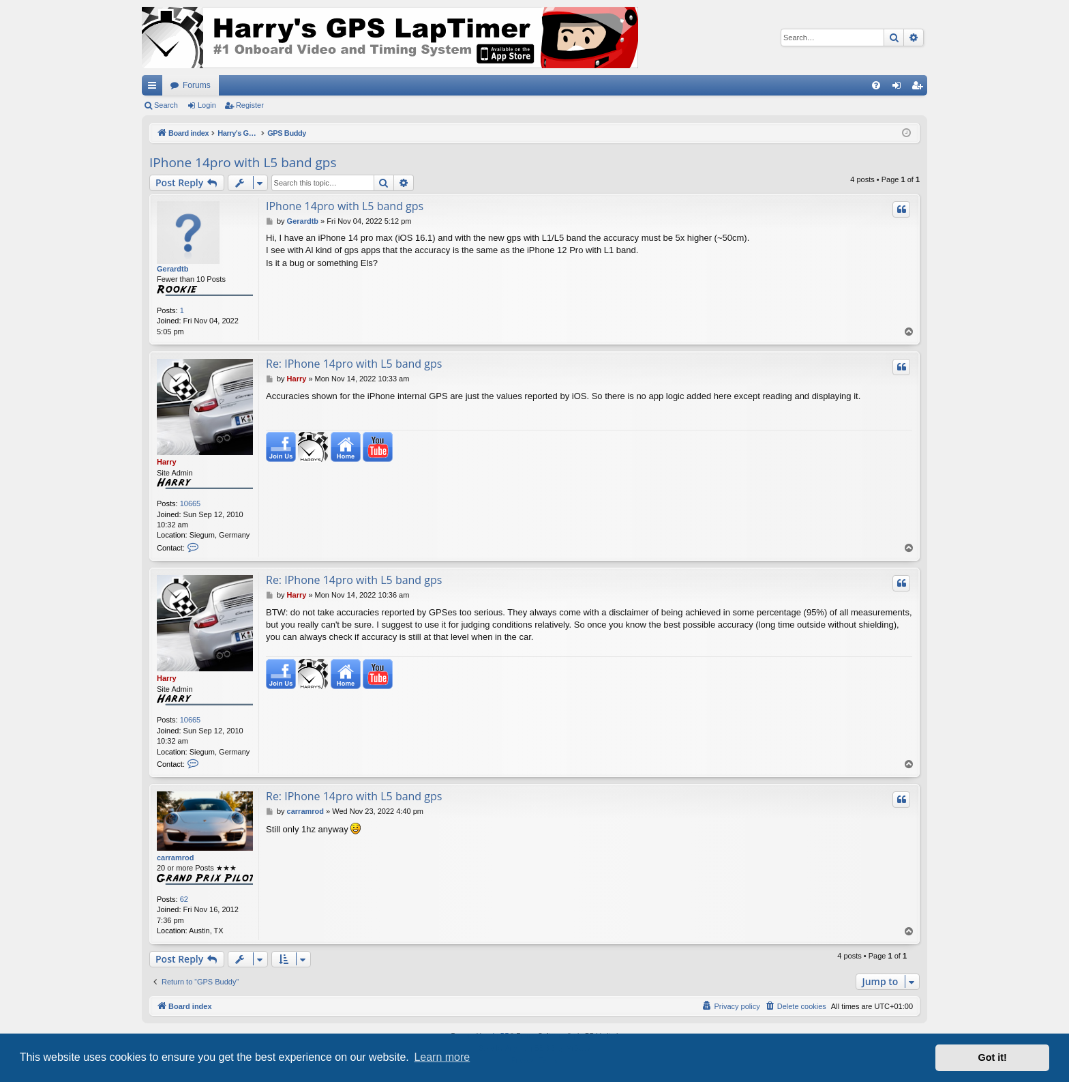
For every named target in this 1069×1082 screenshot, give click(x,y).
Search (166, 105)
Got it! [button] (992, 1057)
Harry (167, 462)
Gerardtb (172, 269)
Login (207, 105)
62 (184, 899)
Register (250, 105)
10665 (190, 503)
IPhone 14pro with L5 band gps (243, 162)
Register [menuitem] (920, 88)
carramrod (175, 857)
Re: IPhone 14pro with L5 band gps (354, 363)
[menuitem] (876, 85)
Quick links (154, 88)
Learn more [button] (442, 1057)
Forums (197, 85)
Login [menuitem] (899, 88)
